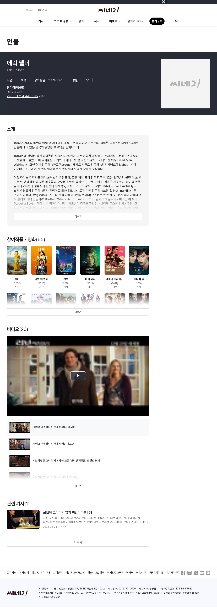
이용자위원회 (173, 572)
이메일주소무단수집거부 (120, 572)
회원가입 (42, 9)
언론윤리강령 (156, 572)
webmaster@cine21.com (185, 592)
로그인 (29, 9)
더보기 (78, 216)
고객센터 (58, 572)
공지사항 (12, 572)
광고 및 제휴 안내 (41, 572)
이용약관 (141, 572)
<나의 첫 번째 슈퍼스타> (22, 96)
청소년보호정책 (96, 572)
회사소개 (24, 572)
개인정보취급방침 (75, 572)
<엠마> (12, 92)
